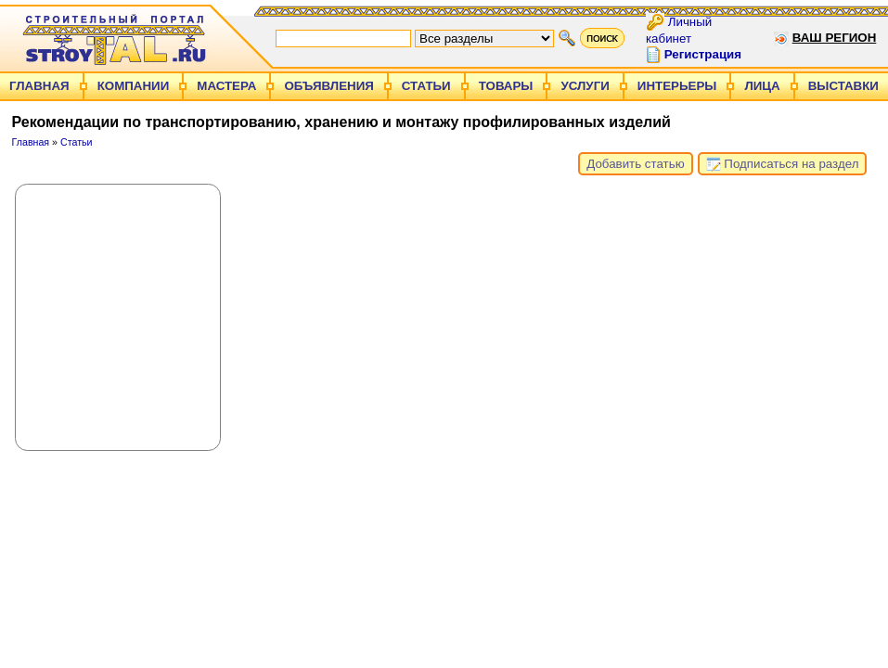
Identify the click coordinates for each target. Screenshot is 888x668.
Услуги (584, 86)
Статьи (426, 86)
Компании (133, 86)
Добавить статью (635, 164)
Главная (39, 86)
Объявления (328, 86)
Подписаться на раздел (782, 164)
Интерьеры (677, 86)
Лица (761, 86)
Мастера (226, 86)
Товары (506, 86)
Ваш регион (834, 38)
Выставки (843, 86)
